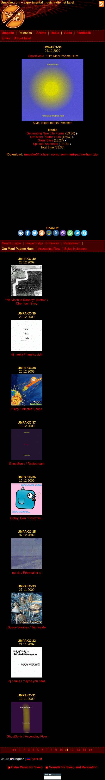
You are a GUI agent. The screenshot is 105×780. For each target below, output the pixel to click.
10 (61, 750)
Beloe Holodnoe (76, 248)
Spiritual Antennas (45, 144)
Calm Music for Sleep (25, 767)
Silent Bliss (45, 140)
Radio (55, 32)
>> (91, 750)
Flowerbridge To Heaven (42, 243)
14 (84, 750)
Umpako (8, 32)
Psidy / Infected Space (26, 409)
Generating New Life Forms (46, 133)
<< (14, 750)
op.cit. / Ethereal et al (26, 572)
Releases (25, 32)
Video (68, 32)
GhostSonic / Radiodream (26, 463)
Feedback (84, 32)
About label (22, 38)
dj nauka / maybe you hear (27, 681)
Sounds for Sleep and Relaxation (71, 767)
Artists (41, 32)
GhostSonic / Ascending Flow (27, 736)
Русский (34, 759)
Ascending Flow (49, 248)
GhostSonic (36, 56)
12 (72, 750)
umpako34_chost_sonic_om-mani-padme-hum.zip (61, 154)
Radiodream (72, 243)
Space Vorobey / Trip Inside (27, 627)
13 (78, 750)
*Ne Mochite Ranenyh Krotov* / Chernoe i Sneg (26, 301)
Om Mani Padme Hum (45, 137)
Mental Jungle (11, 243)
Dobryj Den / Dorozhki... (26, 518)
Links (6, 38)
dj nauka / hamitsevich (26, 354)
